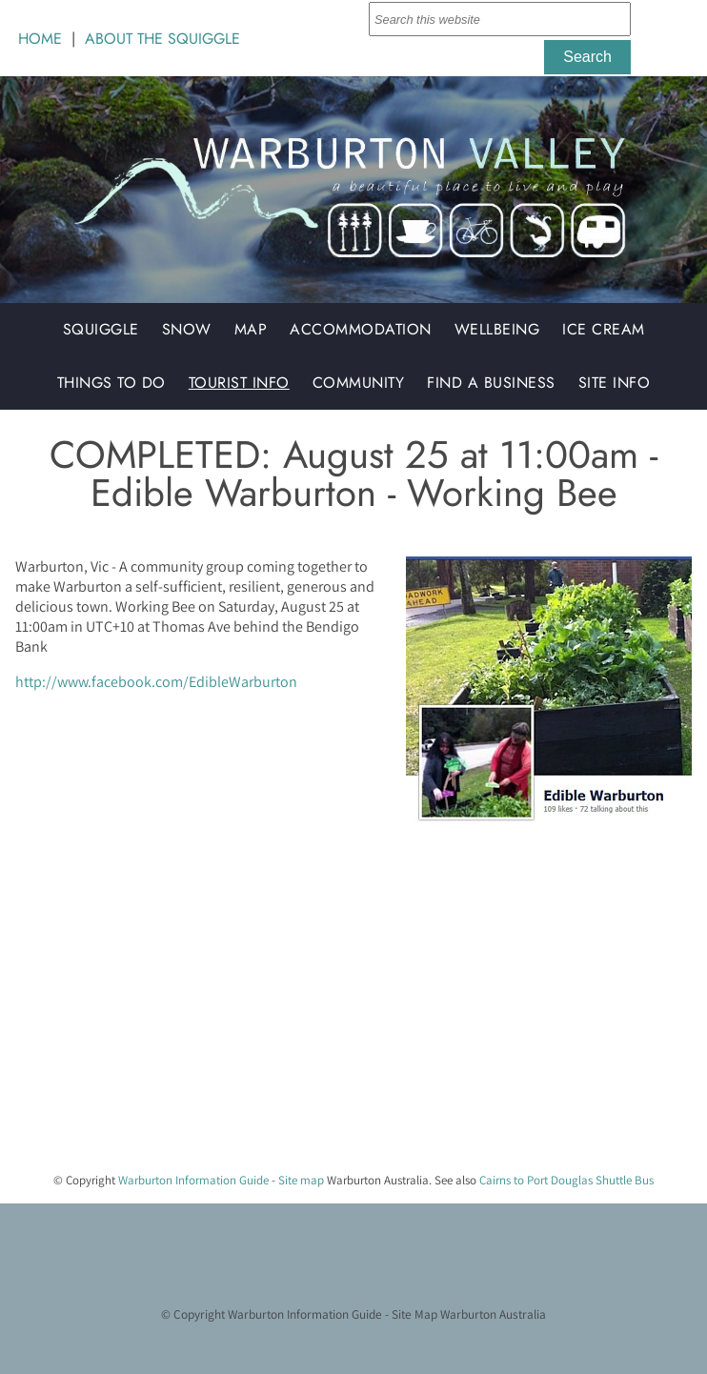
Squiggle (101, 329)
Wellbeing (497, 329)
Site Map (414, 1314)
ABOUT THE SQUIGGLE (162, 39)
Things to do (111, 383)
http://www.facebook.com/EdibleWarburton (156, 682)
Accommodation (361, 329)
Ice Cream (603, 329)
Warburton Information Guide (193, 1180)
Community (359, 383)
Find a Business (491, 383)
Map (251, 329)
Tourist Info (239, 383)
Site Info (614, 383)
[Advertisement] (346, 1023)
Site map (301, 1180)
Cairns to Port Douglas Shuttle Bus (566, 1180)
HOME (40, 39)
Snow (187, 329)
